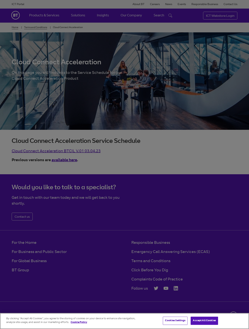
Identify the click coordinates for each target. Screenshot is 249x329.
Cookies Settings (175, 320)
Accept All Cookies (204, 320)
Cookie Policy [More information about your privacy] (79, 322)
